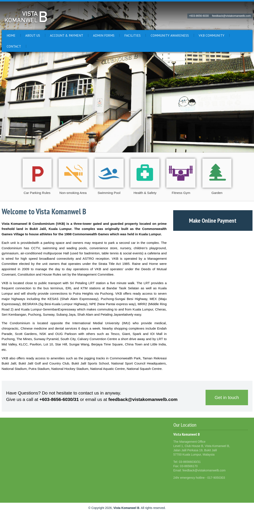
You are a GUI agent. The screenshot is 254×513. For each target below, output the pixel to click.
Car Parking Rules (37, 193)
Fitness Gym (181, 193)
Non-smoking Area (73, 193)
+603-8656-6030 (199, 15)
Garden (217, 193)
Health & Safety (145, 193)
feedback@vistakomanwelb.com (231, 15)
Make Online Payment (212, 220)
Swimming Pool (109, 193)
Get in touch (227, 397)
